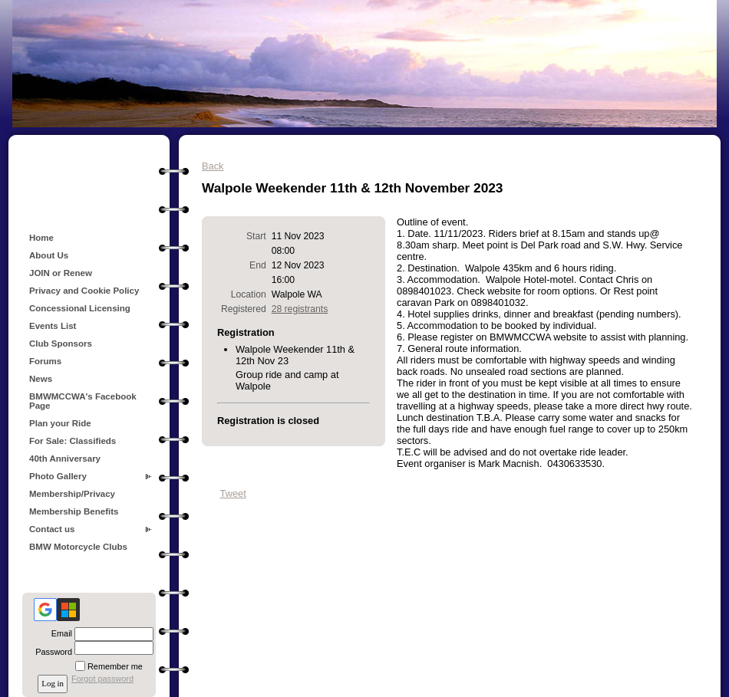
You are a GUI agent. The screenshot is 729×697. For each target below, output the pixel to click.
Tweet (233, 493)
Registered (243, 309)
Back (212, 166)
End (257, 265)
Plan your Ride (60, 423)
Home (41, 237)
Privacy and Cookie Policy (84, 290)
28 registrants (300, 309)
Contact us (52, 529)
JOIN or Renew (60, 273)
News (40, 378)
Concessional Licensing (79, 308)
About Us (48, 255)
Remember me (115, 666)
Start (256, 236)
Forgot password (102, 678)
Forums (45, 361)
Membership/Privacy (72, 493)
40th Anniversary (65, 458)
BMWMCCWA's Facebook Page (83, 401)
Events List (52, 325)
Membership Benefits (73, 511)
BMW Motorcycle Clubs (78, 546)
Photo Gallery (58, 476)
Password (51, 651)
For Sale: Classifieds (72, 440)
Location (248, 294)
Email (59, 633)
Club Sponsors (60, 343)
